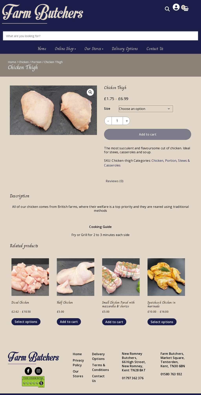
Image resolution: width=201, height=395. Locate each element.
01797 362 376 (132, 377)
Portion (36, 61)
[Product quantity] (117, 120)
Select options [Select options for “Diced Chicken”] (28, 321)
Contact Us (154, 48)
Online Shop (64, 48)
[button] (90, 91)
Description (89, 180)
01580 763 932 (171, 373)
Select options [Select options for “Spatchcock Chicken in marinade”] (164, 321)
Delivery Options (125, 48)
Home (42, 48)
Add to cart (147, 134)
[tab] (89, 180)
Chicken (24, 61)
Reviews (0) (115, 180)
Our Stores (92, 48)
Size (107, 108)
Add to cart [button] (71, 321)
